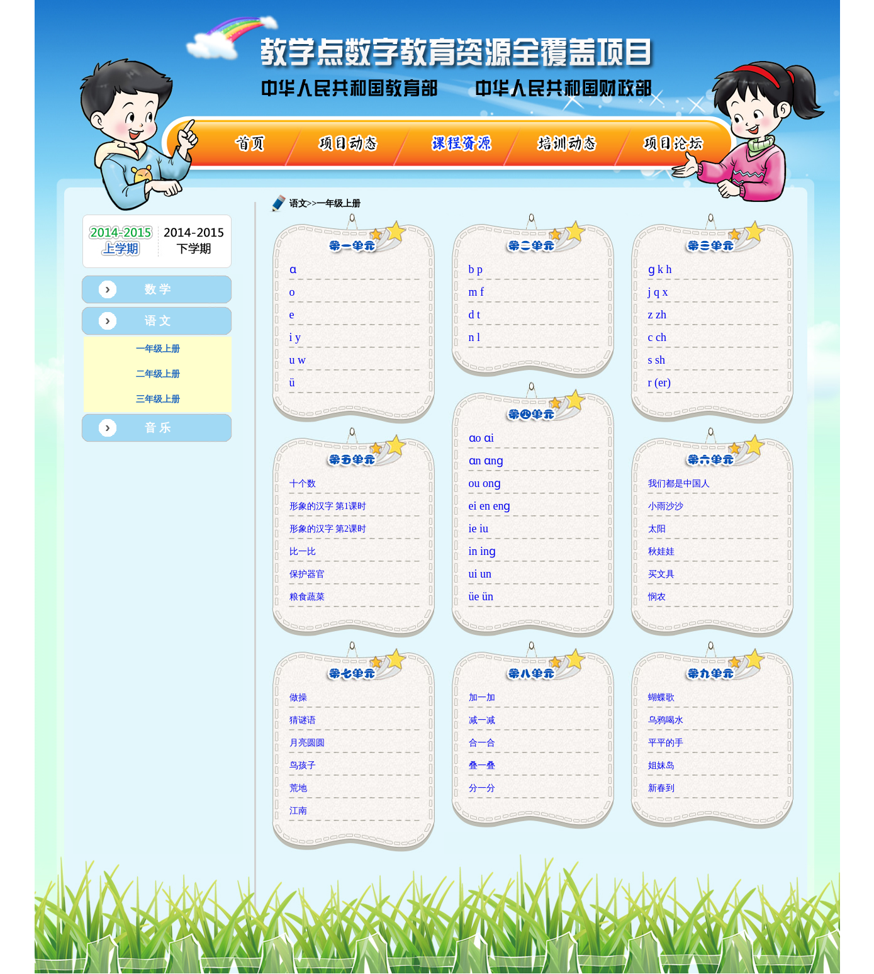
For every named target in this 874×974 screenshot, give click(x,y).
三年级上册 (158, 399)
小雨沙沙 (665, 506)
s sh (657, 360)
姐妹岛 (661, 765)
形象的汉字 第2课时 (328, 529)
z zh (657, 314)
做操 (298, 697)
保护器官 (307, 574)
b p (476, 269)
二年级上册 (158, 374)
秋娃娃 (661, 551)
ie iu (479, 528)
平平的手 (665, 742)
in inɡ (482, 551)
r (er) (659, 382)
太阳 (657, 529)
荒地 (298, 788)
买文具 (661, 574)
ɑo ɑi (482, 438)
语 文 (158, 321)
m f (477, 292)
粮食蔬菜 (307, 597)
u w (297, 360)
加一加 (482, 697)
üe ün (481, 596)
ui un (480, 574)
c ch (657, 337)
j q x (658, 292)
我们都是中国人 (679, 483)
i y (295, 337)
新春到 (661, 788)
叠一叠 (482, 765)
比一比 (302, 551)
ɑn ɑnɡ (486, 460)
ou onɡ (485, 483)
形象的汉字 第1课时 (328, 506)
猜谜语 (302, 720)
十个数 (302, 483)
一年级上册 (158, 349)
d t (475, 314)
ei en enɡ (490, 506)
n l (475, 337)
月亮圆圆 (307, 742)
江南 (298, 810)
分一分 (482, 788)
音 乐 (158, 428)
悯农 (657, 597)
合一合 (482, 742)
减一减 (482, 720)
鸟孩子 (302, 765)
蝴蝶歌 (661, 697)
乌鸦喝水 (665, 720)
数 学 (158, 289)
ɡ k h (660, 269)
